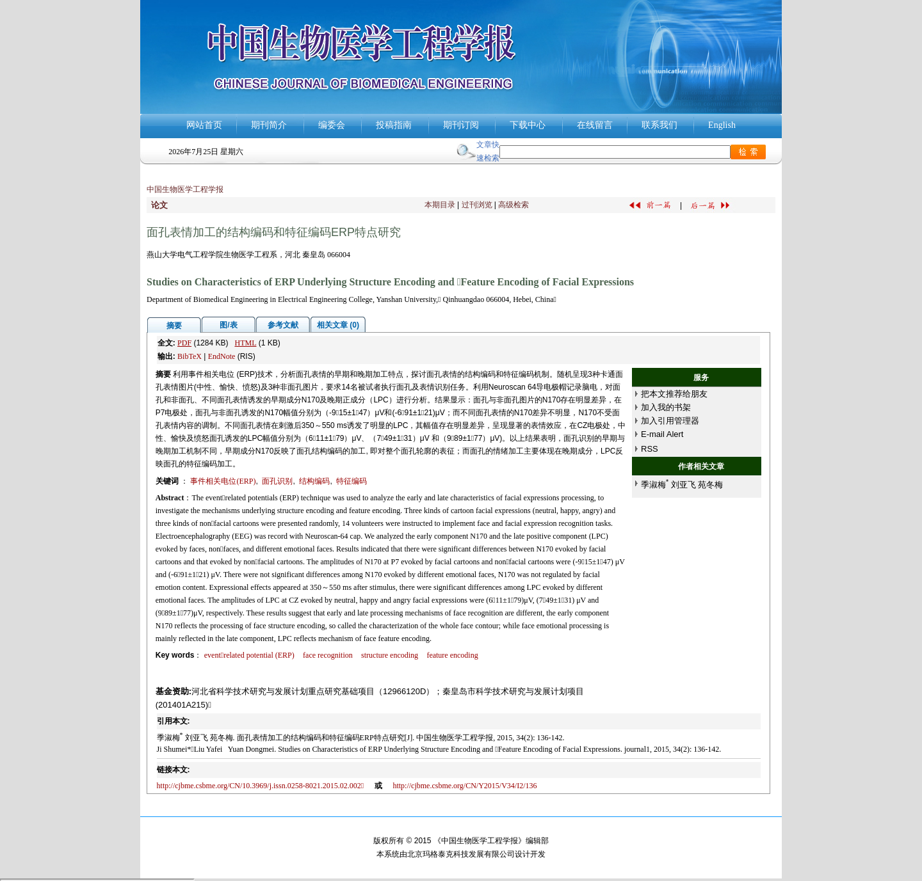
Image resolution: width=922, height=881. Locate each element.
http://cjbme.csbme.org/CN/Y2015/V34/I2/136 (464, 785)
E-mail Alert (662, 434)
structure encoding (389, 655)
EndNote (222, 356)
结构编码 (314, 481)
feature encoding (452, 655)
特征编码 (351, 481)
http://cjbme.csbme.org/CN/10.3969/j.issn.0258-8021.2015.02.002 (260, 785)
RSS (649, 449)
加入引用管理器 (670, 420)
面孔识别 (277, 481)
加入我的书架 (666, 407)
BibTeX (189, 356)
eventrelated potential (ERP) (249, 655)
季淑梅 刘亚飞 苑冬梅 (682, 484)
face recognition (328, 655)
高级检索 (513, 204)
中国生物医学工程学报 (185, 189)
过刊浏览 (477, 204)
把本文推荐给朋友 (674, 394)
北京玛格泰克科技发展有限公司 (461, 854)
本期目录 (440, 204)
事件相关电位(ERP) (222, 481)
